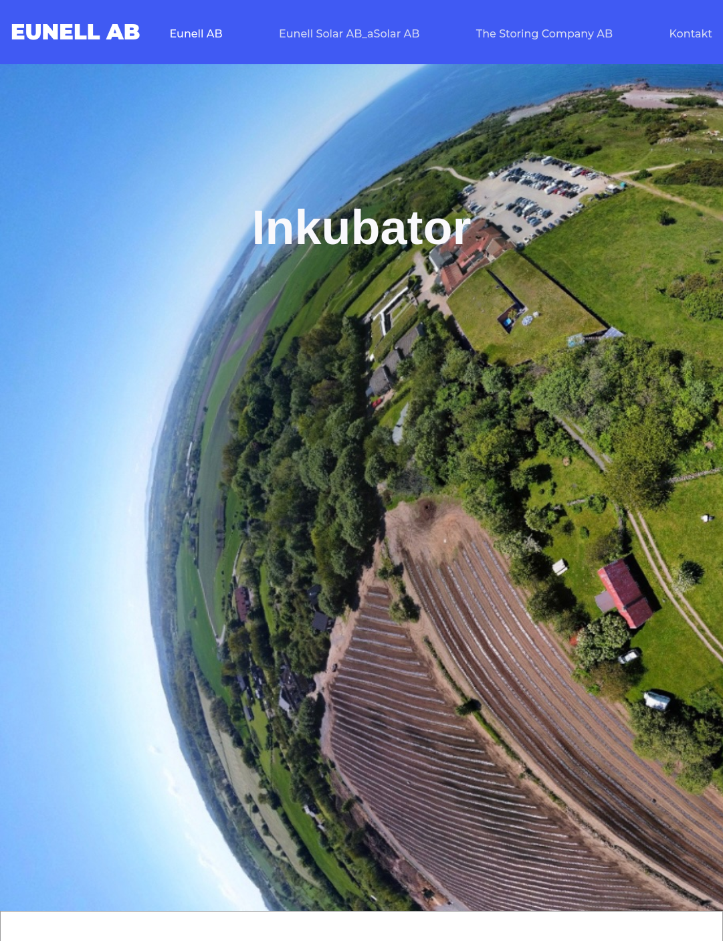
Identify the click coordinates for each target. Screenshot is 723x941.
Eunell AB (195, 33)
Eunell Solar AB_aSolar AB (349, 33)
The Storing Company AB (544, 33)
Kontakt (690, 33)
